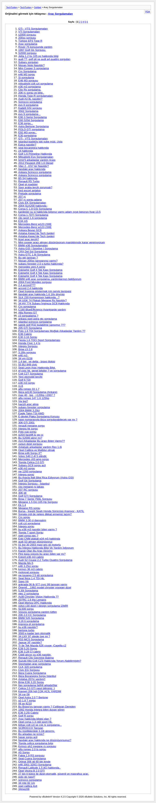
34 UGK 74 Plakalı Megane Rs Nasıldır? (42, 300)
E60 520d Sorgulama (31, 120)
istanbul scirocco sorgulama (35, 321)
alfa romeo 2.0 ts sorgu (32, 749)
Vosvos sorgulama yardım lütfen (37, 611)
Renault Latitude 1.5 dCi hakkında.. (39, 767)
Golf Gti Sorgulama (29, 480)
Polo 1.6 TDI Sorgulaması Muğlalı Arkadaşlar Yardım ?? (51, 330)
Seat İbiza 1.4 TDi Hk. (31, 578)
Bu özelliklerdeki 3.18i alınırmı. (36, 731)
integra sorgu (26, 474)
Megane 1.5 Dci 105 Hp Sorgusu (37, 502)
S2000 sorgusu (27, 53)
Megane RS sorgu (29, 508)
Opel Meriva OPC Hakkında (35, 602)
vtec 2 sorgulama (28, 593)
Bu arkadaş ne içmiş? (31, 734)
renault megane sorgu (31, 425)
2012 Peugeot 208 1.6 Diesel (35, 163)
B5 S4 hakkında (27, 178)
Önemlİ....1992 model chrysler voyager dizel (44, 587)
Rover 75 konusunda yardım (35, 46)
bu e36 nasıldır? (28, 627)
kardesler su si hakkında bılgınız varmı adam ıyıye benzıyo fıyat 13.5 (59, 211)
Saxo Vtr (23, 581)
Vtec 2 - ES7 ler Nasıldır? (33, 166)
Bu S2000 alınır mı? (30, 437)
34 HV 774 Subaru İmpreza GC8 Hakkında (44, 303)
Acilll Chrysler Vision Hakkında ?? (38, 596)
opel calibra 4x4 (27, 786)
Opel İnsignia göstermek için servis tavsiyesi (44, 291)
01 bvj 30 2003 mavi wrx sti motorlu (39, 544)
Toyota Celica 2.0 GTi (31, 462)
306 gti (22, 492)
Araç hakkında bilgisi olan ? (34, 718)
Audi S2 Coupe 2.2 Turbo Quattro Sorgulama (45, 560)
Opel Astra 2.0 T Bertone (33, 697)
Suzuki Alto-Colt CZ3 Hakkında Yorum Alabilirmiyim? (49, 660)
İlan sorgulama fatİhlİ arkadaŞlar (37, 685)
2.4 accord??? (26, 285)
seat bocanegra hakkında (33, 147)
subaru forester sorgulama (34, 407)
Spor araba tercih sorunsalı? (35, 187)
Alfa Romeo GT (27, 312)
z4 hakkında (25, 150)
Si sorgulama (26, 77)
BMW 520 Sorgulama (31, 618)
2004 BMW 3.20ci (29, 410)
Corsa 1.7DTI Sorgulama (33, 214)
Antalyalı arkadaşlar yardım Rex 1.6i (40, 447)
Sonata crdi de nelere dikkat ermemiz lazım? (45, 514)
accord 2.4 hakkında (30, 288)
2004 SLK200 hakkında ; (33, 205)
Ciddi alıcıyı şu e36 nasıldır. (34, 654)
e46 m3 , (23, 355)
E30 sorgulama (27, 135)
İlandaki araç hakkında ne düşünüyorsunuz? (44, 740)
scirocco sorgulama (30, 779)
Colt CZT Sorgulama (30, 373)
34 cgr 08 (24, 694)
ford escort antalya (29, 190)
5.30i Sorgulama (28, 590)
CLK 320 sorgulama (30, 666)
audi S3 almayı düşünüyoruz (35, 541)
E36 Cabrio (25, 334)
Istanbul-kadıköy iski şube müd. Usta (40, 141)
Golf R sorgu (26, 715)
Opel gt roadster (28, 184)
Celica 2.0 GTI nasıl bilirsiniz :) (36, 688)
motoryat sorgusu (28, 572)
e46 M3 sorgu (26, 74)
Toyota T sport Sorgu (30, 532)
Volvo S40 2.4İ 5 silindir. (32, 456)
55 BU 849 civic (27, 364)
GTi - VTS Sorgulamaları (33, 28)
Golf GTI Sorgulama (30, 495)
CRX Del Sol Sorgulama (32, 251)
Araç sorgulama (27, 43)
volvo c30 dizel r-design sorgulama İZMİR (43, 605)
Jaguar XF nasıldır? (30, 642)
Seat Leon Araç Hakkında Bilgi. (37, 367)
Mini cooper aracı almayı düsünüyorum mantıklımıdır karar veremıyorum (61, 242)
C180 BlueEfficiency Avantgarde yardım (42, 309)
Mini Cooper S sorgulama (33, 68)
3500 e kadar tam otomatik (34, 633)
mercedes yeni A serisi (31, 266)
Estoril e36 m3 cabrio (31, 556)
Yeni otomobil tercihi (30, 376)
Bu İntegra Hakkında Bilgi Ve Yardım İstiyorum (46, 547)
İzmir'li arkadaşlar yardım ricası (36, 159)
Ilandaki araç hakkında (31, 169)
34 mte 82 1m (26, 782)
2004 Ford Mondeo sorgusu (35, 282)
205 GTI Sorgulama (30, 327)
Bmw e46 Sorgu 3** (30, 453)
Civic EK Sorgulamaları (32, 202)
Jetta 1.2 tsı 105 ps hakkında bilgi (38, 56)
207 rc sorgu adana (30, 199)
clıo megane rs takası (31, 486)
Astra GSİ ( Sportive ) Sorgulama (38, 248)
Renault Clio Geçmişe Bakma (36, 657)
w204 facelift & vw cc (30, 434)
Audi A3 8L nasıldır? (30, 98)
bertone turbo (26, 630)
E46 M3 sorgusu (28, 80)
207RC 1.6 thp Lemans (32, 599)
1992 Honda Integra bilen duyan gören (41, 709)
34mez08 (23, 789)
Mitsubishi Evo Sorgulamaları (35, 156)
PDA (147, 11)
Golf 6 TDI (24, 379)
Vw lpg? (23, 401)
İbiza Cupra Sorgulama (32, 673)
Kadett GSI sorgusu (30, 108)
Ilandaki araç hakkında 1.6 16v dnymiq (41, 294)
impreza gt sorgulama (31, 624)
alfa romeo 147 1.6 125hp (33, 398)
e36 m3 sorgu (26, 382)
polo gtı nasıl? (26, 776)
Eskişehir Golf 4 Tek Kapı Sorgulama (40, 269)
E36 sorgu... (25, 123)
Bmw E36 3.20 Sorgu (31, 682)
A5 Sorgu (24, 752)
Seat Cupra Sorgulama (32, 758)
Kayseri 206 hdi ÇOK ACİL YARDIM (39, 691)
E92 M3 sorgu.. (27, 132)
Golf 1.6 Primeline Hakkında (35, 153)
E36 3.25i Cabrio (28, 712)
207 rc (22, 196)
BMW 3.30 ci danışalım (32, 520)
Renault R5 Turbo (28, 181)
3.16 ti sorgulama (28, 621)
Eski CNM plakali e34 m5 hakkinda (39, 538)
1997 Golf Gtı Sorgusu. (32, 50)
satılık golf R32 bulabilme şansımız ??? (41, 324)
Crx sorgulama (27, 306)
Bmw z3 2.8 (25, 349)
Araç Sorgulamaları (60, 13)
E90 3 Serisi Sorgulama (32, 117)
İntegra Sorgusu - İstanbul (33, 483)
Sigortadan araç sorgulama (34, 663)
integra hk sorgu (28, 428)
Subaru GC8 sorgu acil (32, 465)
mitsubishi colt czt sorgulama (35, 83)
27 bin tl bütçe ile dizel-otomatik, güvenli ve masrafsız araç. (53, 773)
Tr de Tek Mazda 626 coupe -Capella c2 (42, 645)
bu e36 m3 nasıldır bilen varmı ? (37, 529)
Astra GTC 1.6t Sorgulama (34, 254)
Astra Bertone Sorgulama (33, 126)
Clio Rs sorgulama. (29, 89)
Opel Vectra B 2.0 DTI (31, 770)
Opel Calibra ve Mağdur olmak (36, 450)
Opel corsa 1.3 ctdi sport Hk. (35, 721)
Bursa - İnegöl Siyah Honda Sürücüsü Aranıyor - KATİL (51, 511)
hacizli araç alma (28, 404)
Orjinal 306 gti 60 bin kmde (34, 761)
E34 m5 (23, 221)
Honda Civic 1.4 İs (29, 343)
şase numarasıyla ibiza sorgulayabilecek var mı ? (47, 419)
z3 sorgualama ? (28, 315)
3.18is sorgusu (27, 352)
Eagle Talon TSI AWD (31, 413)
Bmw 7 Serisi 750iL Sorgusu (35, 498)
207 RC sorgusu (28, 489)
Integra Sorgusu (28, 346)
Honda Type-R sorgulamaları (35, 95)
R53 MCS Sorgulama (31, 639)
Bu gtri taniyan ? (28, 257)
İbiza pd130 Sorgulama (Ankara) (37, 392)
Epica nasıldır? (27, 144)
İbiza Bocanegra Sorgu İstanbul (37, 676)
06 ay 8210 (25, 703)
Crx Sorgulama (27, 71)
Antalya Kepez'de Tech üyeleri (36, 233)
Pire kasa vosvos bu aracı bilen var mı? (42, 553)
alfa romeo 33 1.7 (28, 389)
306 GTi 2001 (26, 422)
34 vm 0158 (25, 358)
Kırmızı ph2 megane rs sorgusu (37, 746)
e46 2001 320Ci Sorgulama (34, 764)
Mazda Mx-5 (25, 563)
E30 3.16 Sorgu (27, 337)
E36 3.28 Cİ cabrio (29, 651)
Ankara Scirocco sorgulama (34, 172)
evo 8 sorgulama (28, 104)
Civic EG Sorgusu (29, 669)
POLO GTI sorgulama (31, 129)
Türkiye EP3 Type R (30, 40)
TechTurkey (11, 7)
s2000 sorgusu (27, 34)
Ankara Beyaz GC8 (29, 230)
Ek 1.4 (22, 505)
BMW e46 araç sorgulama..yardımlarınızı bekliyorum (49, 279)
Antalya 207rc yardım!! (31, 679)
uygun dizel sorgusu (30, 443)
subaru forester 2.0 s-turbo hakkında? (40, 263)
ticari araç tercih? (28, 239)
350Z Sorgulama (28, 111)
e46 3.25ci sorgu (28, 566)
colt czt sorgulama (29, 523)
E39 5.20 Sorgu (27, 648)
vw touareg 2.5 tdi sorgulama (35, 575)
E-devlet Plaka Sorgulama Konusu (39, 416)
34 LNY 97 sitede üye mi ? (34, 636)
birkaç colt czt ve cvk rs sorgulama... (40, 724)
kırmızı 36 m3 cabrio (30, 569)
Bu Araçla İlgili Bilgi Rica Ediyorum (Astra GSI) (46, 477)
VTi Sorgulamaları (29, 31)
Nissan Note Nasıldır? (31, 65)
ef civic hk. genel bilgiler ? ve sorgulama (42, 370)
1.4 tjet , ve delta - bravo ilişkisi (36, 361)
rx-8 (20, 385)
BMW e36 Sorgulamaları (33, 245)
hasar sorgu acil (27, 737)
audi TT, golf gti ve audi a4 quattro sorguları (44, 59)
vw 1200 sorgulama (30, 471)
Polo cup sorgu (27, 431)
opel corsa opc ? (28, 535)
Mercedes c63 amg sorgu (33, 459)
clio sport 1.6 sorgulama (32, 217)
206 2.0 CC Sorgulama (32, 615)
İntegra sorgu (26, 526)
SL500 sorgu (26, 608)
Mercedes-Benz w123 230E (35, 224)
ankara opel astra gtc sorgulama (37, 318)
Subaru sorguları (28, 62)
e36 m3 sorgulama (29, 86)
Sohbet (37, 7)
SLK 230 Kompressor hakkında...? (39, 297)
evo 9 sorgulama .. (29, 114)
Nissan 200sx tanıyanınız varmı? (37, 260)
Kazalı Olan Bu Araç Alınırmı (35, 550)
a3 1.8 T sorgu (27, 700)
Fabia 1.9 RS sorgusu (31, 755)
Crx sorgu (24, 517)
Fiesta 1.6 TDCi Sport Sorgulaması (39, 340)
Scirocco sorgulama (30, 101)
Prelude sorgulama (29, 193)
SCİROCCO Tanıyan (30, 728)
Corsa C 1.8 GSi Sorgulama (35, 208)
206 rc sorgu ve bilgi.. (31, 92)
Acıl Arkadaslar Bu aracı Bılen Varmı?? (41, 440)
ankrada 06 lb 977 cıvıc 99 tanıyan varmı (42, 584)
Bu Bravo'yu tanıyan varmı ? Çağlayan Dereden (47, 706)
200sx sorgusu (27, 37)
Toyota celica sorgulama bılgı (35, 743)
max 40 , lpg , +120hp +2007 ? (36, 395)
